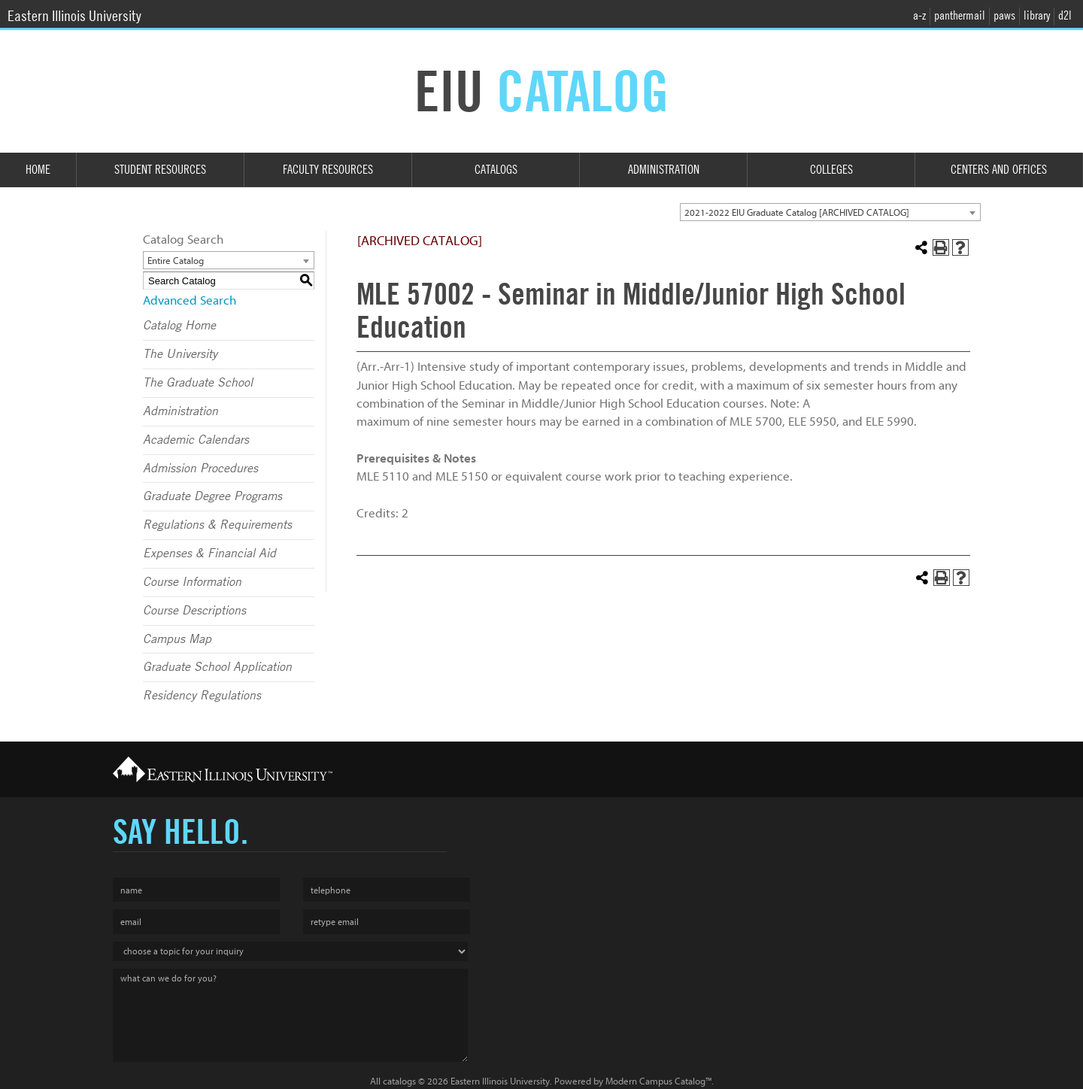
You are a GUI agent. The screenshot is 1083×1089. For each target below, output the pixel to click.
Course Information (192, 582)
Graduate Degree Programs (212, 496)
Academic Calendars (196, 439)
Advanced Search (189, 300)
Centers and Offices (999, 169)
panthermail (959, 15)
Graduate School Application (217, 667)
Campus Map (177, 639)
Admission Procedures (200, 468)
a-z (919, 15)
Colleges (831, 169)
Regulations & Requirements (217, 524)
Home (38, 169)
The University (180, 354)
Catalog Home (179, 325)
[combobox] (830, 212)
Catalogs (496, 169)
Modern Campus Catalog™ (658, 1081)
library (1037, 15)
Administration (663, 169)
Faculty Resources (328, 169)
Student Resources (160, 169)
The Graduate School (198, 382)
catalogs (399, 1081)
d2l (1065, 15)
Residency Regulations (202, 695)
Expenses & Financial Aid (209, 553)
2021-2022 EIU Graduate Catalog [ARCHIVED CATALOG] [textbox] (796, 212)
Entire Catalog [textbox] (175, 260)
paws (1004, 15)
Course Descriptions (194, 610)
